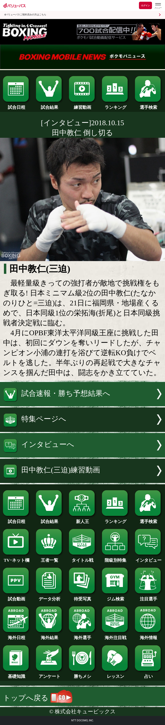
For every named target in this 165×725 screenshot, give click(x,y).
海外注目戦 (115, 635)
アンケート (49, 674)
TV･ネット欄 (16, 558)
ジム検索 (115, 596)
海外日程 (16, 635)
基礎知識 (16, 674)
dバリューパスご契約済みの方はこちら (25, 14)
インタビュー (148, 558)
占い (148, 674)
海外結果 (49, 635)
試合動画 (16, 596)
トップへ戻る (37, 698)
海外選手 (82, 635)
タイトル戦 (82, 558)
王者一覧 (49, 558)
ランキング (115, 105)
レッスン (115, 674)
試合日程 (16, 105)
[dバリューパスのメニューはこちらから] (158, 6)
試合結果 (49, 105)
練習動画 (82, 105)
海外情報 (148, 635)
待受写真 (82, 596)
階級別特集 (115, 558)
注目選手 (148, 596)
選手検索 (148, 105)
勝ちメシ (82, 674)
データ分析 (49, 596)
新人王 (82, 519)
